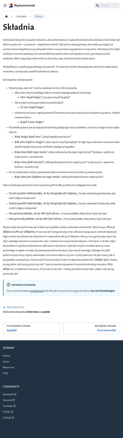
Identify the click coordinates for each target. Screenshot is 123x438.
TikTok (8, 411)
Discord (9, 400)
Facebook (9, 394)
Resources (8, 367)
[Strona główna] (6, 16)
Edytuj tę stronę (13, 307)
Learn (6, 361)
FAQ (5, 373)
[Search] (107, 5)
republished (36, 290)
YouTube (9, 406)
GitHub (8, 417)
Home (6, 355)
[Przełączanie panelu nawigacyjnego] (5, 5)
